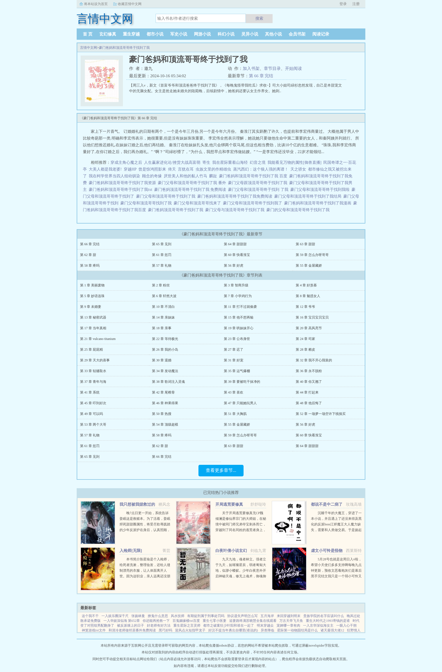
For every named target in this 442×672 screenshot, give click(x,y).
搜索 (259, 18)
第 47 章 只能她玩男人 (240, 403)
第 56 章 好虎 (233, 266)
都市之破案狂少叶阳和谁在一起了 (228, 625)
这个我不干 (90, 616)
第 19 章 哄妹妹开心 (238, 328)
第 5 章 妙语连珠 (92, 296)
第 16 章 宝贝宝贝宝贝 (312, 317)
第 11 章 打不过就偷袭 (240, 307)
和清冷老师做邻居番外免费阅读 (132, 630)
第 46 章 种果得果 (165, 403)
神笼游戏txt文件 (94, 630)
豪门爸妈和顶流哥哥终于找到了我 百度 (254, 176)
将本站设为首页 (96, 4)
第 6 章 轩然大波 (164, 296)
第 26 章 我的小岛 (165, 350)
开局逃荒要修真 (229, 504)
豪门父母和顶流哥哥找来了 (198, 203)
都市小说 (155, 34)
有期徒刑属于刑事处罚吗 (205, 616)
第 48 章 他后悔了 (309, 403)
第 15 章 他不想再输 (238, 317)
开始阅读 (293, 68)
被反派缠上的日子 (130, 625)
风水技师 (177, 616)
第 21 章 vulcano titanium (98, 339)
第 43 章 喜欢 (233, 392)
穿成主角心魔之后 (126, 162)
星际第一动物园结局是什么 (297, 630)
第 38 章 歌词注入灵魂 (168, 382)
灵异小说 (249, 34)
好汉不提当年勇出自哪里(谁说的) (233, 630)
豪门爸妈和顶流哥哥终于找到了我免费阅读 (235, 196)
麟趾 (213, 176)
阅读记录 (320, 34)
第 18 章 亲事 (161, 328)
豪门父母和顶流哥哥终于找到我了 (253, 203)
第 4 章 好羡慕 (306, 285)
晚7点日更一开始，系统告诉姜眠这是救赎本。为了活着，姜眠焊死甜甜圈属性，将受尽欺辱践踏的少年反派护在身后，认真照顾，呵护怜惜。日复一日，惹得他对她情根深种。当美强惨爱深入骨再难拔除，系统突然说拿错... (145, 530)
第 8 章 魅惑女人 (308, 296)
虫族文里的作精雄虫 (213, 169)
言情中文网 (88, 48)
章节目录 (272, 68)
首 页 (87, 34)
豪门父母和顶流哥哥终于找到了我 (166, 196)
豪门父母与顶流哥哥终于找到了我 (235, 210)
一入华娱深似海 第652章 (121, 621)
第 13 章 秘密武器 (93, 317)
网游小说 (202, 34)
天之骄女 (298, 169)
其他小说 (273, 34)
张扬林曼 (138, 616)
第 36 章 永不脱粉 (309, 371)
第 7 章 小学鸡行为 (238, 296)
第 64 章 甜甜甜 (235, 244)
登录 (343, 4)
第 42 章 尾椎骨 (163, 392)
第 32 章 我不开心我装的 (314, 360)
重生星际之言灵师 (186, 625)
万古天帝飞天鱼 (291, 621)
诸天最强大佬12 (332, 630)
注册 (356, 4)
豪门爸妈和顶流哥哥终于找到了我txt (121, 189)
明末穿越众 (265, 625)
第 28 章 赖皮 (305, 350)
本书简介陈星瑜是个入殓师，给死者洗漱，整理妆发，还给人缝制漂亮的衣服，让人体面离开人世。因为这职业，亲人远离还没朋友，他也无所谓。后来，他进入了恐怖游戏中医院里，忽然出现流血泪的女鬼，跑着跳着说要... (145, 576)
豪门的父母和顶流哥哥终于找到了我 (299, 210)
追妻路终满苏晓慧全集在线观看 (253, 621)
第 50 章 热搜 (161, 414)
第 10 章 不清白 (163, 307)
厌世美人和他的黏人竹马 (185, 176)
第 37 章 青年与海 (93, 382)
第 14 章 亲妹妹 (163, 317)
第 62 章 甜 (88, 255)
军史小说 (178, 34)
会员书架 (297, 34)
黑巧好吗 (165, 630)
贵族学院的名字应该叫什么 (323, 616)
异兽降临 (267, 630)
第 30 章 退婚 (161, 360)
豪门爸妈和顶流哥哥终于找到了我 (124, 48)
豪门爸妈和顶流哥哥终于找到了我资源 (123, 183)
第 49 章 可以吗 (91, 414)
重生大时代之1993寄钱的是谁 (328, 621)
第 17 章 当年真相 (93, 328)
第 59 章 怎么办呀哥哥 (312, 255)
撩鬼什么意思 (158, 616)
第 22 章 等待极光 (165, 339)
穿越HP (130, 169)
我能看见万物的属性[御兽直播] (294, 162)
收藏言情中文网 (130, 4)
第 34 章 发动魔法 (165, 371)
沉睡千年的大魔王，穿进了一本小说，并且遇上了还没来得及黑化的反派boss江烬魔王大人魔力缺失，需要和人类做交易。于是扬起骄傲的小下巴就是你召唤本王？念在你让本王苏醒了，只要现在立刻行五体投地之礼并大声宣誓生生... (336, 530)
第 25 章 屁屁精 (91, 350)
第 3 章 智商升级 (236, 285)
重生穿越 (131, 34)
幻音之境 (258, 162)
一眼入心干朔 (346, 625)
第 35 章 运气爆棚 (237, 371)
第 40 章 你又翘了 (309, 382)
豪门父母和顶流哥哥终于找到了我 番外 (193, 183)
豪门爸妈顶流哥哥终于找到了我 (176, 210)
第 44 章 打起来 (307, 392)
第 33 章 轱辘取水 (93, 371)
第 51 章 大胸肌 (235, 414)
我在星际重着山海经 (230, 162)
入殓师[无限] (131, 551)
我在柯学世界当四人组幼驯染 (114, 176)
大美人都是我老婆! (105, 169)
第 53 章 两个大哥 (93, 424)
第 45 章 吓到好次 (93, 403)
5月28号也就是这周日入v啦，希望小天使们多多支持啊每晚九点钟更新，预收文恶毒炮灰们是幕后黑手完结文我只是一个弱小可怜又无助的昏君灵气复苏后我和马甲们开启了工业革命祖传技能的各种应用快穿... (336, 576)
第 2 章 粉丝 (161, 285)
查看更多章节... (221, 470)
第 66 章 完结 (261, 76)
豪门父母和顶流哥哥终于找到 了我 (259, 189)
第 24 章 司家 (305, 339)
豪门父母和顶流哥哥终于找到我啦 (321, 189)
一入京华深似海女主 (318, 625)
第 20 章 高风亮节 (309, 328)
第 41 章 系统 (90, 392)
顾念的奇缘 (152, 176)
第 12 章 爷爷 (305, 307)
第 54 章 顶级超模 (165, 424)
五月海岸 (267, 616)
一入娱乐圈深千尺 (115, 616)
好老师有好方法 (159, 625)
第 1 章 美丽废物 (92, 285)
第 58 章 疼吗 (90, 266)
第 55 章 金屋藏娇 (309, 266)
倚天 (172, 169)
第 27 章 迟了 (233, 350)
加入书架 (251, 68)
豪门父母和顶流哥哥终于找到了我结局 (308, 196)
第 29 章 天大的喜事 (95, 360)
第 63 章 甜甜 (305, 244)
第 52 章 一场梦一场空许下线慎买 (321, 414)
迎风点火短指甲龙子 (190, 630)
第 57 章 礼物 (161, 266)
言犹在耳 (186, 169)
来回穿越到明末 (288, 616)
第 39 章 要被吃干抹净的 (242, 382)
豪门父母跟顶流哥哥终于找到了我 (258, 183)
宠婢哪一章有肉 (288, 625)
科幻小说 (226, 34)
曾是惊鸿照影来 (152, 169)
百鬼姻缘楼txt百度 (186, 621)
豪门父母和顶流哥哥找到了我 (147, 203)
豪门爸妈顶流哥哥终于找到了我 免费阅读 (191, 189)
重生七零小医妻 (214, 621)
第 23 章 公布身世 (237, 339)
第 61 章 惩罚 (161, 255)
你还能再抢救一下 (156, 621)
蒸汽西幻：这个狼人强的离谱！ (260, 169)
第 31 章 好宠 (233, 360)
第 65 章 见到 (161, 244)
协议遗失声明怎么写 (242, 616)
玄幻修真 (107, 34)
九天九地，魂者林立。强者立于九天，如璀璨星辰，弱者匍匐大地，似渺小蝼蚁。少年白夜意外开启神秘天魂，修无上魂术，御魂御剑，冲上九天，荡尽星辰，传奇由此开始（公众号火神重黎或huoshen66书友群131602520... (240, 576)
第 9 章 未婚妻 (90, 307)
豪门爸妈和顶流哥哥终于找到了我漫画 (318, 203)
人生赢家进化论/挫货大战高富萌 (172, 162)
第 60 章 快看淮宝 (237, 255)
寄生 (206, 162)
